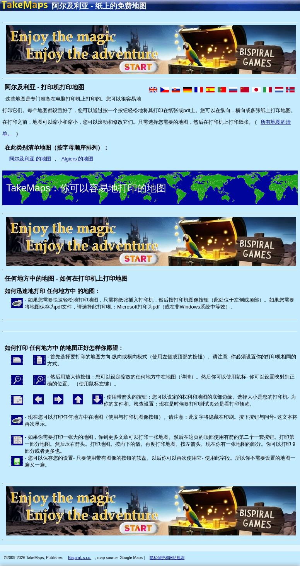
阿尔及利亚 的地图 (30, 159)
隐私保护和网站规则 (167, 558)
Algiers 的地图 (77, 159)
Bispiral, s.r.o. (79, 558)
